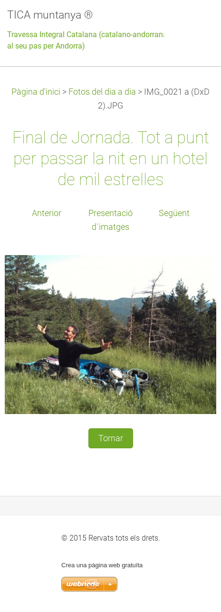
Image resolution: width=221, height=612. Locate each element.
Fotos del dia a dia (102, 92)
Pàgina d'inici (35, 92)
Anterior (46, 213)
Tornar (110, 438)
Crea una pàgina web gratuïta (102, 565)
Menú (195, 21)
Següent (174, 213)
